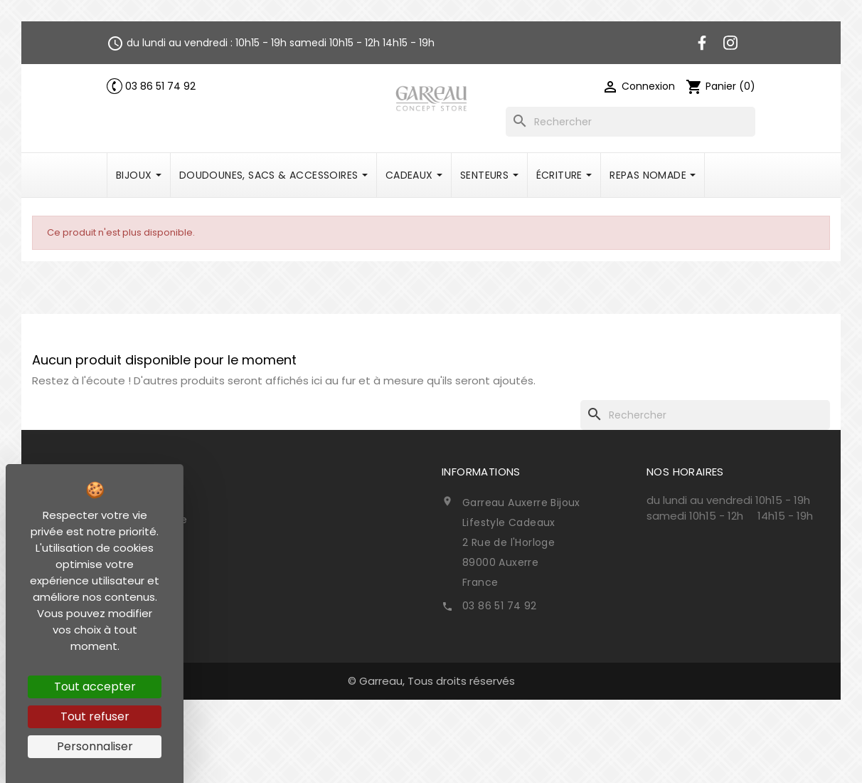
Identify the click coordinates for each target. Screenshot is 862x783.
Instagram (730, 42)
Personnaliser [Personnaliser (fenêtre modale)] (95, 746)
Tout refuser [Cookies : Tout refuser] (94, 716)
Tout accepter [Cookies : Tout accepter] (95, 686)
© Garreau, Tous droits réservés (431, 680)
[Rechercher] (630, 122)
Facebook (702, 42)
